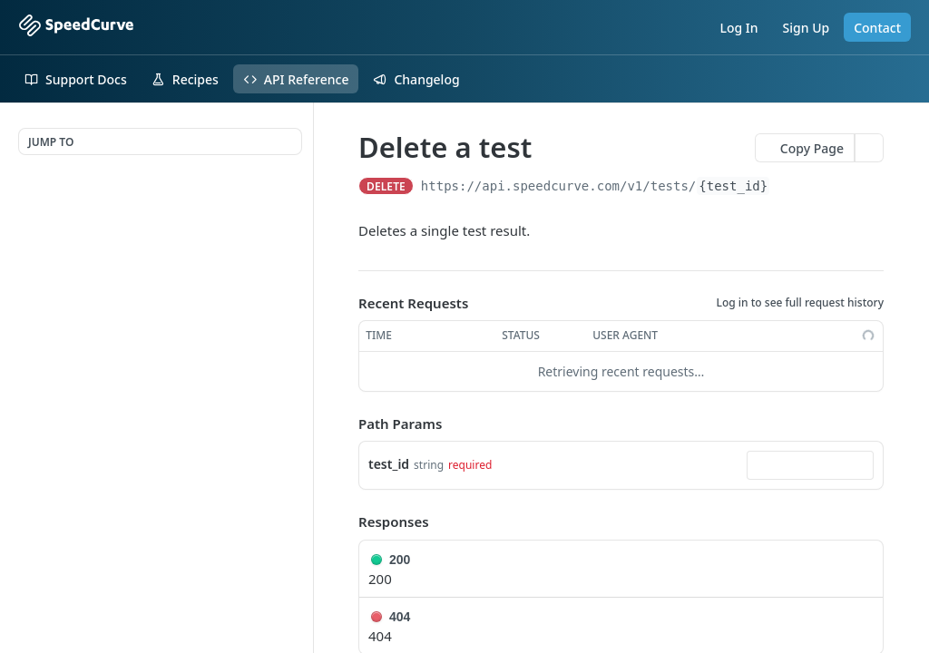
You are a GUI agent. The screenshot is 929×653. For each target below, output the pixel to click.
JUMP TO (50, 142)
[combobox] (810, 465)
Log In (738, 27)
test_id (388, 464)
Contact (877, 27)
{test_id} (733, 186)
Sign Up (806, 27)
